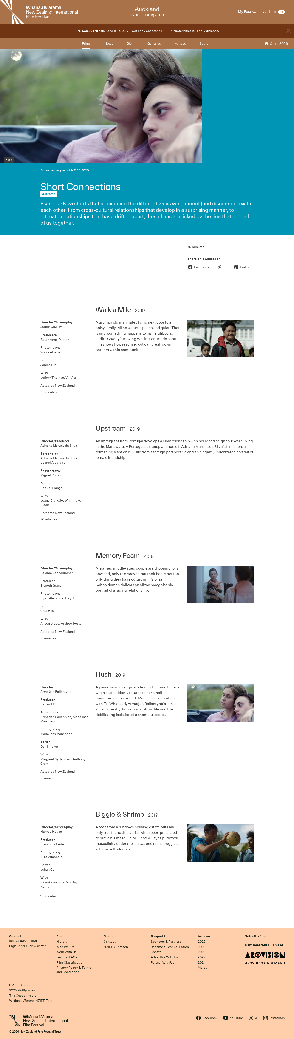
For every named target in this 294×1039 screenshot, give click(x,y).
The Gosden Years (22, 996)
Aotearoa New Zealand (57, 385)
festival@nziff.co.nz (23, 941)
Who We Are (65, 947)
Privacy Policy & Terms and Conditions (73, 969)
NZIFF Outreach (116, 947)
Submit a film (255, 936)
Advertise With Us (164, 957)
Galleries (154, 43)
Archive (204, 936)
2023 (202, 952)
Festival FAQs (66, 957)
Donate (156, 952)
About (61, 936)
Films (86, 43)
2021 (201, 962)
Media (108, 936)
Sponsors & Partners (166, 942)
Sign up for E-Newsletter (27, 946)
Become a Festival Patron (170, 947)
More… (203, 967)
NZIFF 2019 (80, 170)
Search (205, 43)
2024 (202, 947)
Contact (15, 936)
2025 (201, 942)
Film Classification (70, 962)
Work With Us (66, 952)
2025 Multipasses (22, 990)
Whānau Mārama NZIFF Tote (31, 1001)
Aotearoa (48, 194)
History (61, 942)
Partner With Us (162, 962)
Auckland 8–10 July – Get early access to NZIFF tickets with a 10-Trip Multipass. (147, 31)
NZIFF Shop (18, 985)
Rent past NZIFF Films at (264, 945)
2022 (201, 957)
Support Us (159, 936)
